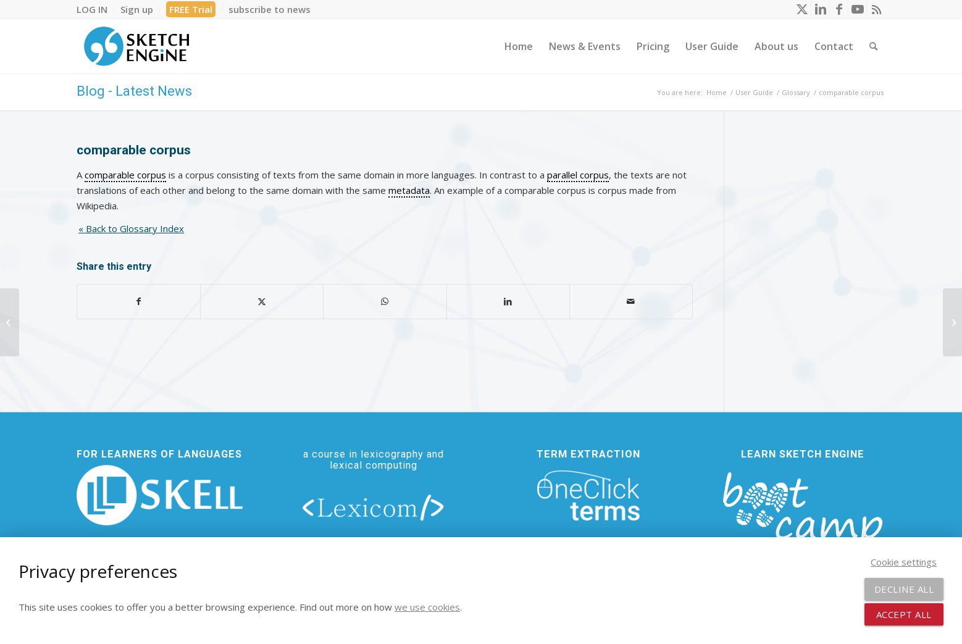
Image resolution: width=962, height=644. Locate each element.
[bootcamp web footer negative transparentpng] (802, 515)
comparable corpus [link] (125, 175)
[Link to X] (802, 9)
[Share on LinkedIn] (508, 302)
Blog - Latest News (134, 91)
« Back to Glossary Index (131, 228)
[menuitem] (95, 9)
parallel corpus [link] (578, 175)
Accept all (904, 614)
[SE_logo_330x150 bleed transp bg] (136, 46)
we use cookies (427, 607)
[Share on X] (262, 302)
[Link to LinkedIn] (820, 9)
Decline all (904, 589)
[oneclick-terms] (588, 496)
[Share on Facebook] (138, 302)
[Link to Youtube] (857, 9)
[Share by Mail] (631, 302)
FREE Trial (190, 9)
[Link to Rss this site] (876, 9)
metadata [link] (409, 190)
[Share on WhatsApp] (385, 302)
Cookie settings (904, 562)
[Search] (873, 46)
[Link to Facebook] (839, 9)
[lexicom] (373, 507)
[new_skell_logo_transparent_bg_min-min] (160, 495)
